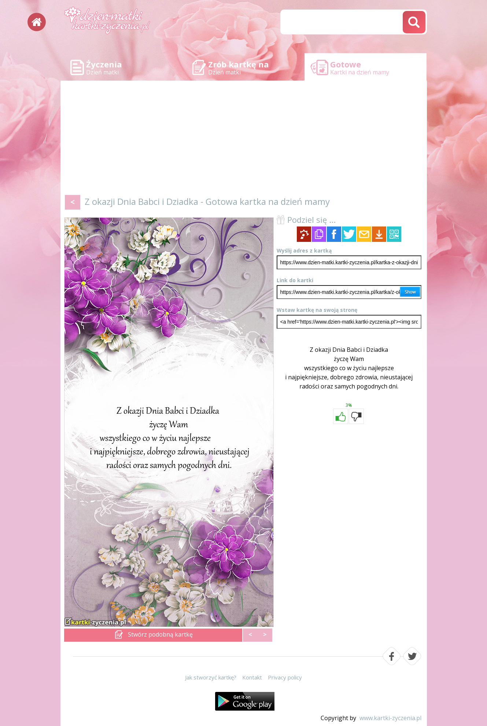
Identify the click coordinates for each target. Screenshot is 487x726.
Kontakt (252, 677)
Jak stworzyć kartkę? (210, 677)
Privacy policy (285, 677)
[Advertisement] (243, 139)
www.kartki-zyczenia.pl (390, 718)
